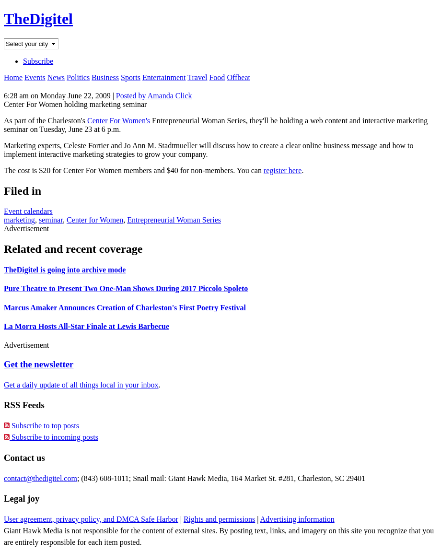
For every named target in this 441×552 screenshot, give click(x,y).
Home (13, 77)
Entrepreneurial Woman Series (174, 220)
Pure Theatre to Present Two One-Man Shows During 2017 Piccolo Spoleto (126, 288)
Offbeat (238, 77)
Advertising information (297, 519)
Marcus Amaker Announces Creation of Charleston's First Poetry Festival (125, 308)
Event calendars (28, 211)
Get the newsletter (38, 364)
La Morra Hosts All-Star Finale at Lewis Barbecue (86, 326)
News (56, 77)
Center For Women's (118, 121)
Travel (197, 77)
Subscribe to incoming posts (51, 437)
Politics (78, 77)
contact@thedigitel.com (40, 478)
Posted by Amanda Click (154, 96)
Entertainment (164, 77)
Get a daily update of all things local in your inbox (81, 385)
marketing (19, 220)
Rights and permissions (219, 519)
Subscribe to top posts (41, 426)
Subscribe (38, 61)
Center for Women (95, 220)
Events (35, 77)
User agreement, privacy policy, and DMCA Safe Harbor (91, 519)
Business (105, 77)
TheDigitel (38, 18)
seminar (51, 220)
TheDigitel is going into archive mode (65, 270)
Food (217, 77)
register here (283, 170)
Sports (130, 77)
